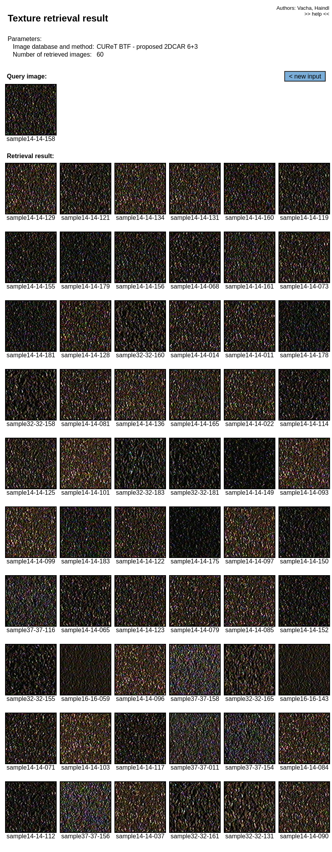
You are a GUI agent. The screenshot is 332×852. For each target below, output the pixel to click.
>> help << (316, 14)
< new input (305, 76)
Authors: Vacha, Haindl (303, 8)
